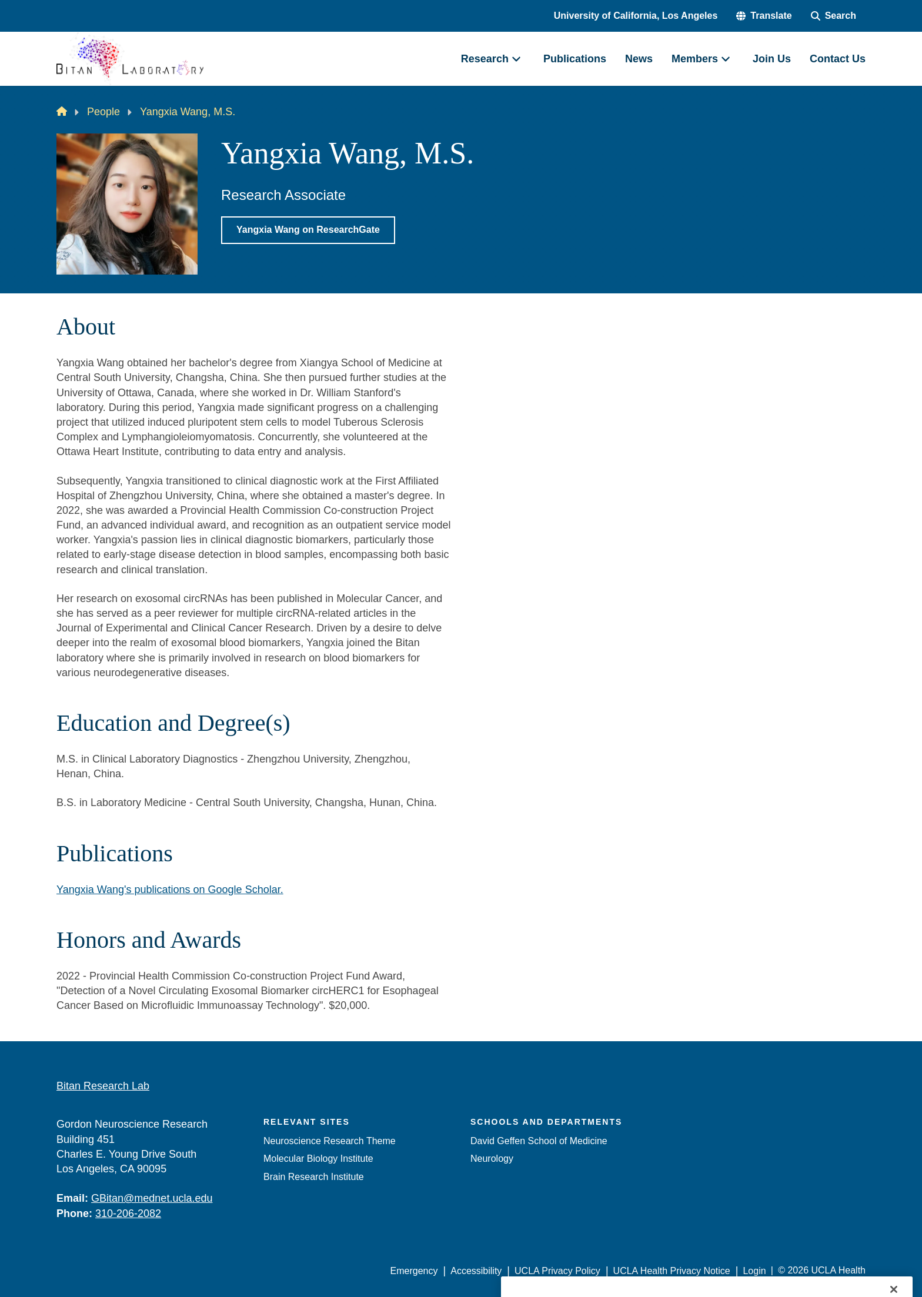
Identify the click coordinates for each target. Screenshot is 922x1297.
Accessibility (476, 1271)
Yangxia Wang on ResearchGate (308, 230)
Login (754, 1271)
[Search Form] (833, 16)
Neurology (491, 1159)
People (103, 112)
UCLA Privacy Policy (557, 1271)
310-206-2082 (128, 1213)
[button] (764, 16)
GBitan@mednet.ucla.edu (151, 1198)
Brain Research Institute (313, 1177)
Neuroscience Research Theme (329, 1141)
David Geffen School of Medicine (538, 1141)
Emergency (414, 1271)
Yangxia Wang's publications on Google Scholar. (169, 889)
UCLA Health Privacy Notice (671, 1271)
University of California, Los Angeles (636, 16)
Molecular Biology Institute (318, 1159)
